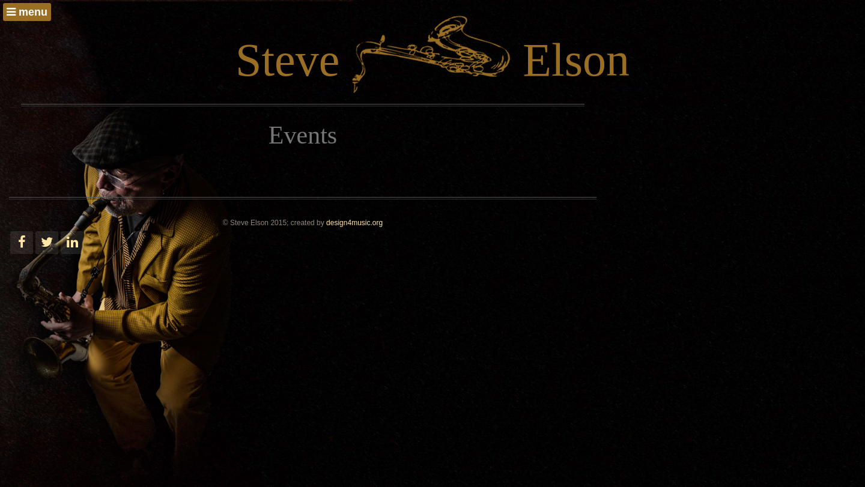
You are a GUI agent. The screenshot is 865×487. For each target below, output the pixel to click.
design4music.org (354, 223)
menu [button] (27, 12)
